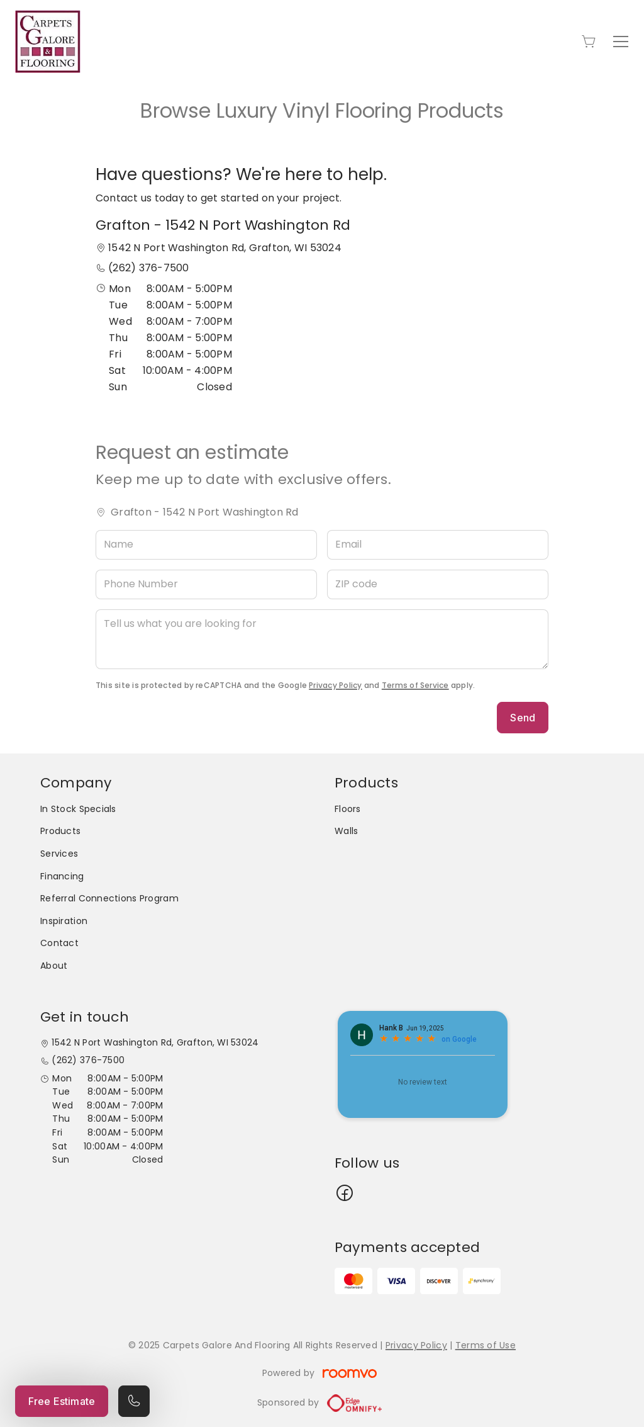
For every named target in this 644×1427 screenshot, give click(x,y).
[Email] (437, 545)
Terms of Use (485, 1345)
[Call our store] (134, 1401)
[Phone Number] (206, 584)
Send (522, 717)
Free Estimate (61, 1401)
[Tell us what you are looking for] (322, 639)
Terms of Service (415, 685)
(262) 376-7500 (148, 268)
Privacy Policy (335, 685)
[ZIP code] (437, 584)
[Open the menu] (621, 41)
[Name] (206, 545)
